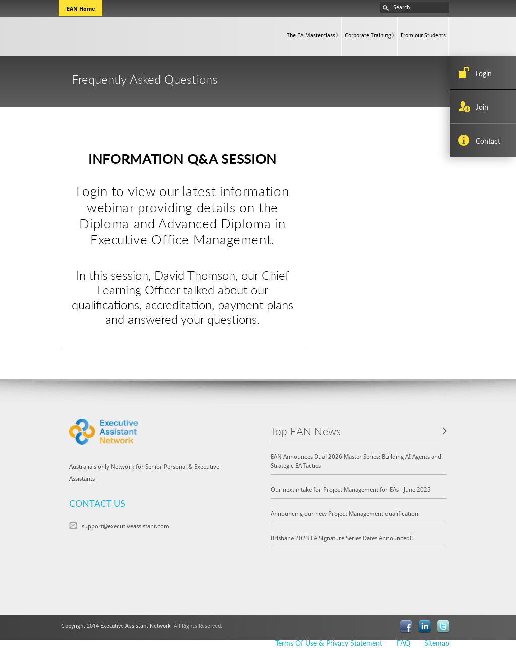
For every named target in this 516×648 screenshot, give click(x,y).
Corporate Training (368, 35)
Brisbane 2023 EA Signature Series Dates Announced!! (342, 538)
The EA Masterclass (311, 35)
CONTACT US (97, 503)
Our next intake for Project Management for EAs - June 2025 (351, 489)
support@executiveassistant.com (125, 526)
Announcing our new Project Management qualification (344, 513)
